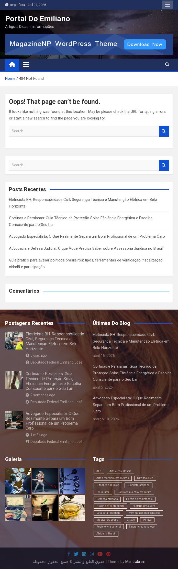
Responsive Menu (167, 5)
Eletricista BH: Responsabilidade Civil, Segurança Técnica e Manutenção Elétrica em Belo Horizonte (55, 341)
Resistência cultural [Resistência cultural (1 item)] (108, 526)
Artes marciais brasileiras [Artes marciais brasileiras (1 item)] (112, 478)
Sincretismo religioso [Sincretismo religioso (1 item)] (141, 526)
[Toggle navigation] (26, 64)
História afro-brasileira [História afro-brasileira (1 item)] (110, 506)
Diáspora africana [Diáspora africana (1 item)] (138, 485)
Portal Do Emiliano (37, 18)
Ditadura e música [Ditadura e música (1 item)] (107, 485)
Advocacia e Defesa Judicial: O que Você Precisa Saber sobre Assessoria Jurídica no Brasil (86, 248)
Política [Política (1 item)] (147, 519)
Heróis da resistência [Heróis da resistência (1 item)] (139, 499)
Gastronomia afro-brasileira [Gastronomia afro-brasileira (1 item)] (134, 492)
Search (164, 131)
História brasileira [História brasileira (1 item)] (144, 506)
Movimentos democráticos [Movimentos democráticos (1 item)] (144, 513)
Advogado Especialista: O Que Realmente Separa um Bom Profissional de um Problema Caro (87, 236)
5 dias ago (36, 355)
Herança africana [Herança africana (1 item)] (107, 499)
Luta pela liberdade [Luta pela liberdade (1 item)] (108, 513)
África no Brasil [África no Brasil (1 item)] (106, 533)
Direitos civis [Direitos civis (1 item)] (145, 478)
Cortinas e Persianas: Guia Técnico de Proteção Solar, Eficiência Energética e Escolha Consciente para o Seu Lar (53, 381)
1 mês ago (36, 435)
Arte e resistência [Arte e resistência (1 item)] (120, 471)
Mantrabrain (135, 561)
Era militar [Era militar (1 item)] (102, 492)
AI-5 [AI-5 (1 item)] (98, 471)
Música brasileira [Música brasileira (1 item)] (107, 519)
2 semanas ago (40, 395)
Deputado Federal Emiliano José (54, 362)
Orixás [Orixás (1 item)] (131, 519)
